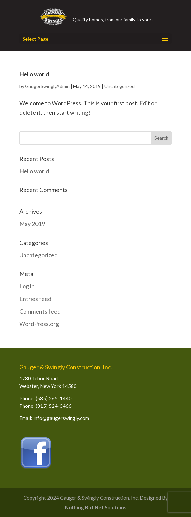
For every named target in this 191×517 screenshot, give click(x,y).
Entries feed (35, 298)
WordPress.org (39, 323)
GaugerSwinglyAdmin (47, 86)
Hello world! (35, 74)
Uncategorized (119, 86)
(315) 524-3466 (54, 406)
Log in (27, 286)
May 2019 (32, 223)
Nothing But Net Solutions (95, 507)
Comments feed (40, 311)
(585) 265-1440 (54, 398)
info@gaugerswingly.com (61, 418)
